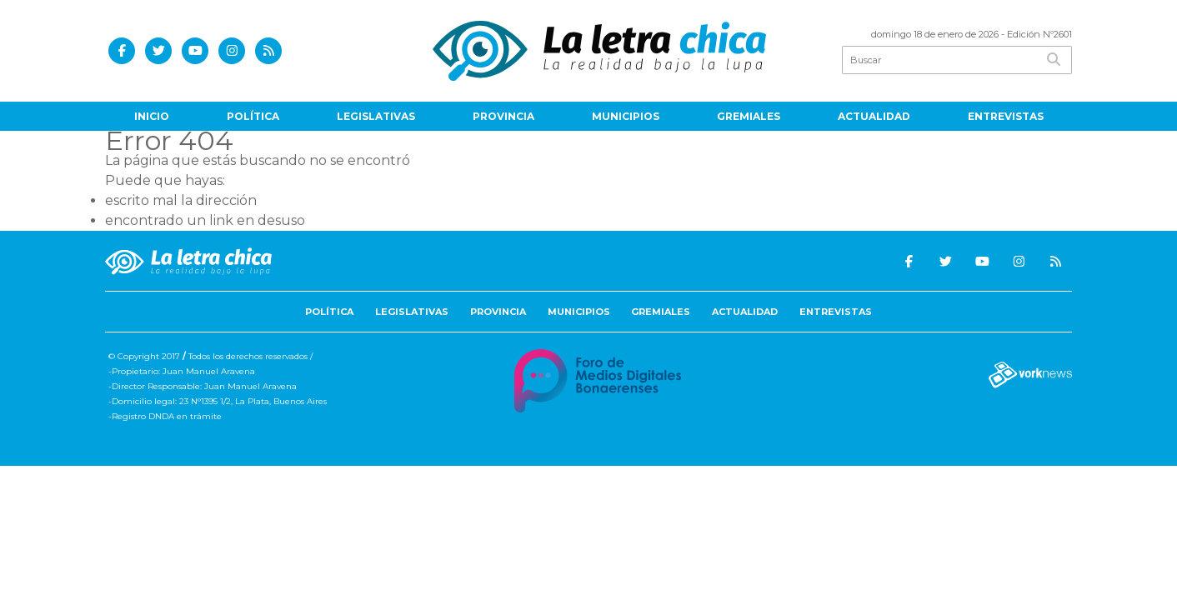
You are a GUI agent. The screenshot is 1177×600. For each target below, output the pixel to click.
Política (253, 116)
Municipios (625, 116)
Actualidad (874, 116)
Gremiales (748, 116)
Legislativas (376, 116)
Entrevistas (1006, 116)
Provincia (503, 116)
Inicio (151, 116)
